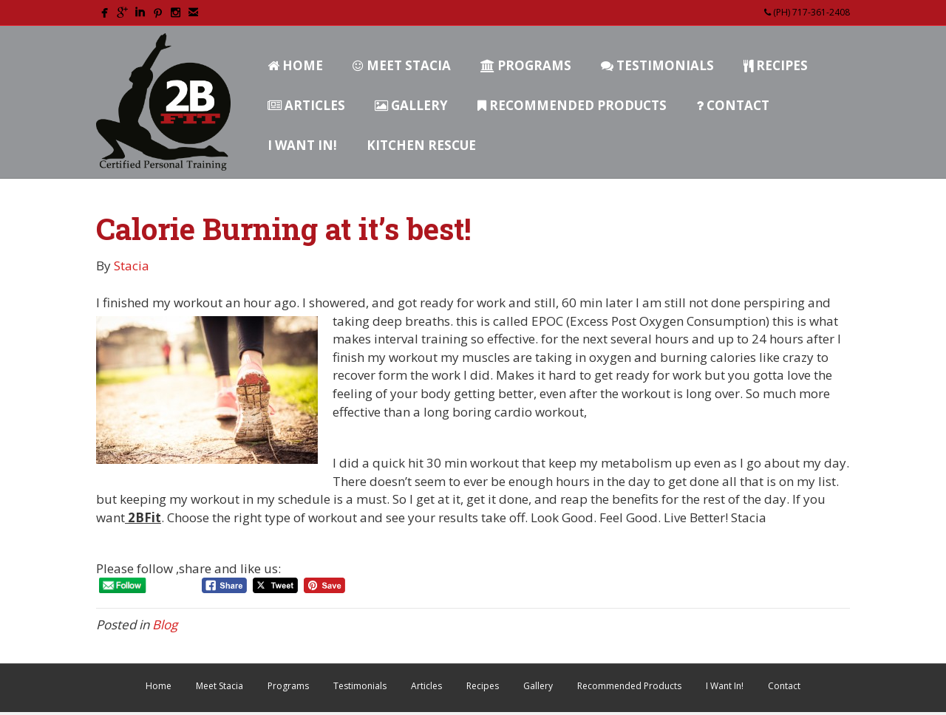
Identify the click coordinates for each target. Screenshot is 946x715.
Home (295, 65)
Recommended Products (572, 105)
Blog (164, 624)
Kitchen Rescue (421, 145)
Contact (732, 105)
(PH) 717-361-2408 (807, 12)
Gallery (411, 105)
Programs (525, 65)
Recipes (775, 65)
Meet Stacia (402, 65)
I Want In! (302, 145)
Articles (306, 105)
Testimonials (657, 65)
